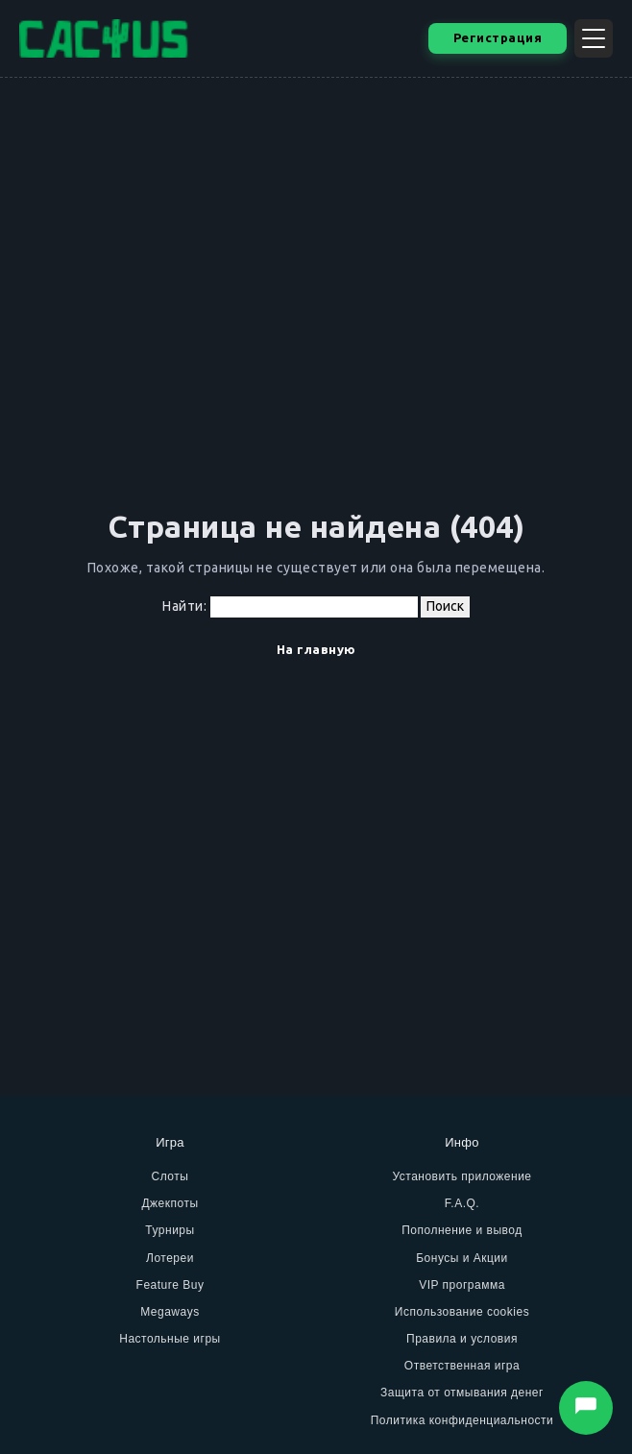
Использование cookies (462, 1312)
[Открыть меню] (593, 38)
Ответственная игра (462, 1365)
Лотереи (170, 1258)
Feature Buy (170, 1285)
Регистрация (498, 37)
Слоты (170, 1176)
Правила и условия (462, 1338)
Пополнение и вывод (462, 1230)
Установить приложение (461, 1176)
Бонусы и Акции (462, 1258)
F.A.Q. (462, 1203)
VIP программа (462, 1285)
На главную (316, 649)
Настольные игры (170, 1338)
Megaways (169, 1312)
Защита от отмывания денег (462, 1392)
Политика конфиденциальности (462, 1420)
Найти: (184, 606)
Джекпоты (169, 1203)
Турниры (169, 1230)
